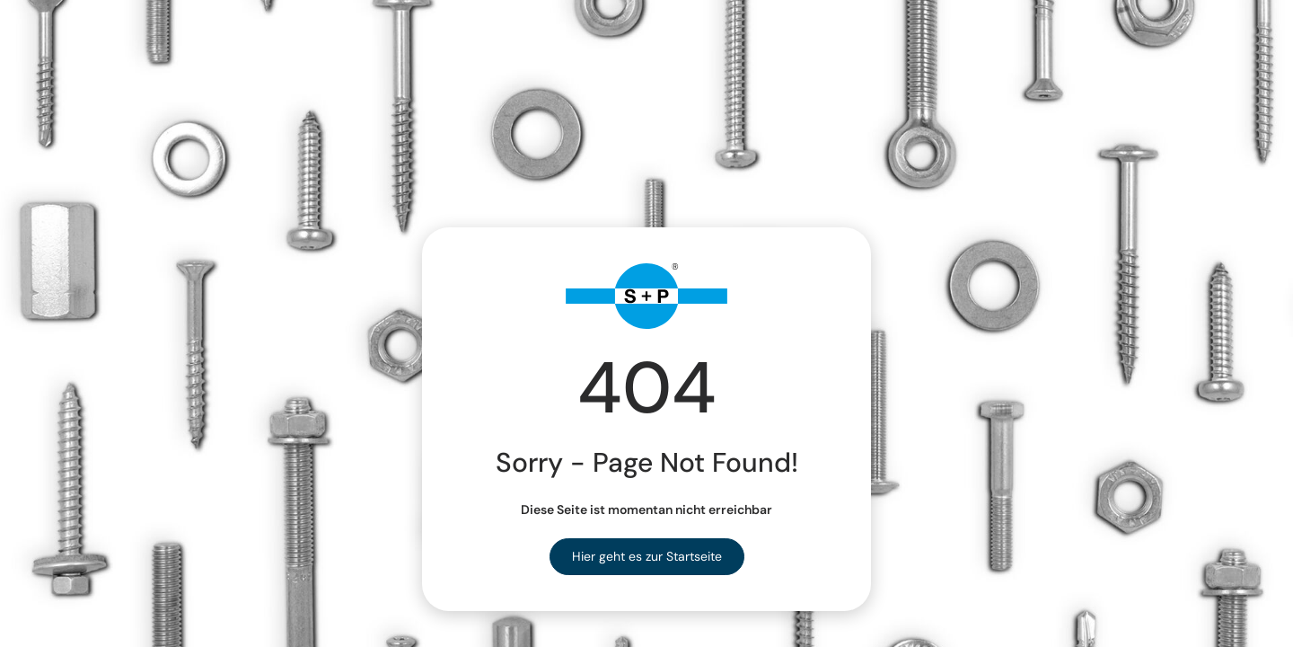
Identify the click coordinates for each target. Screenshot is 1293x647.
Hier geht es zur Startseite (647, 556)
